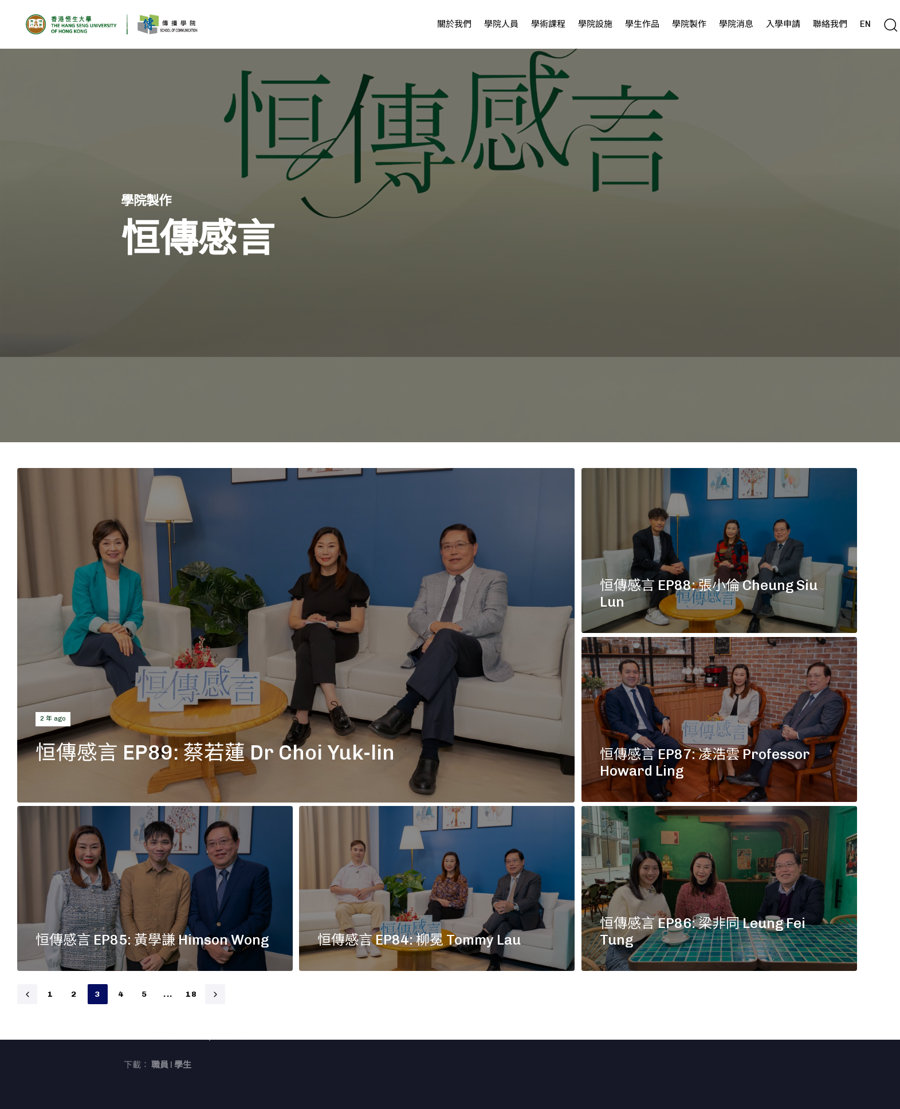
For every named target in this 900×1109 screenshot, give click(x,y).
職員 (159, 1065)
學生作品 (642, 24)
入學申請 (783, 24)
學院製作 (689, 24)
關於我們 (454, 24)
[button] (890, 25)
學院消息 (736, 24)
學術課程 (548, 24)
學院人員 (501, 24)
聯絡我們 (830, 24)
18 (192, 994)
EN (865, 24)
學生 (182, 1065)
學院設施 (595, 24)
